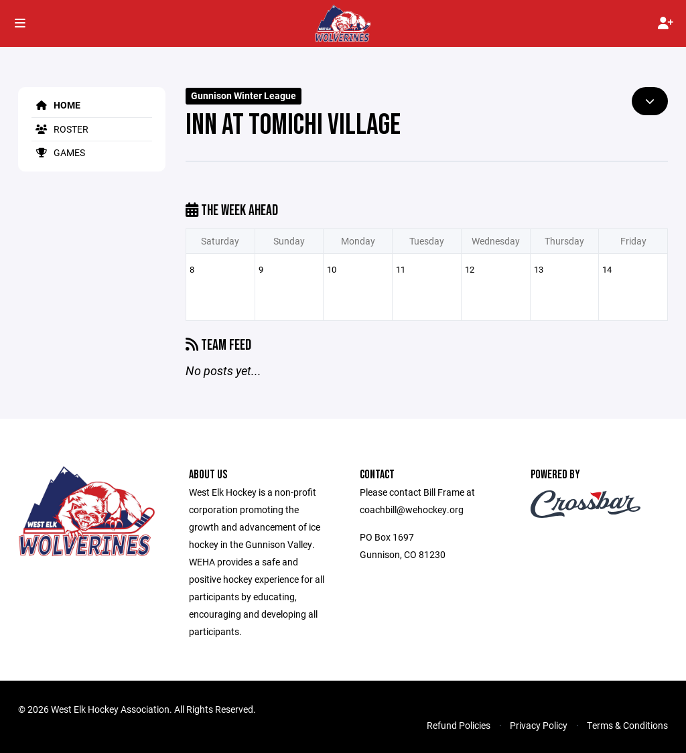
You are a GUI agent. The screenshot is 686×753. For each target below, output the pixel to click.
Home (55, 104)
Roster (59, 129)
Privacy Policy (538, 725)
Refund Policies (458, 725)
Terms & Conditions (627, 725)
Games (58, 152)
